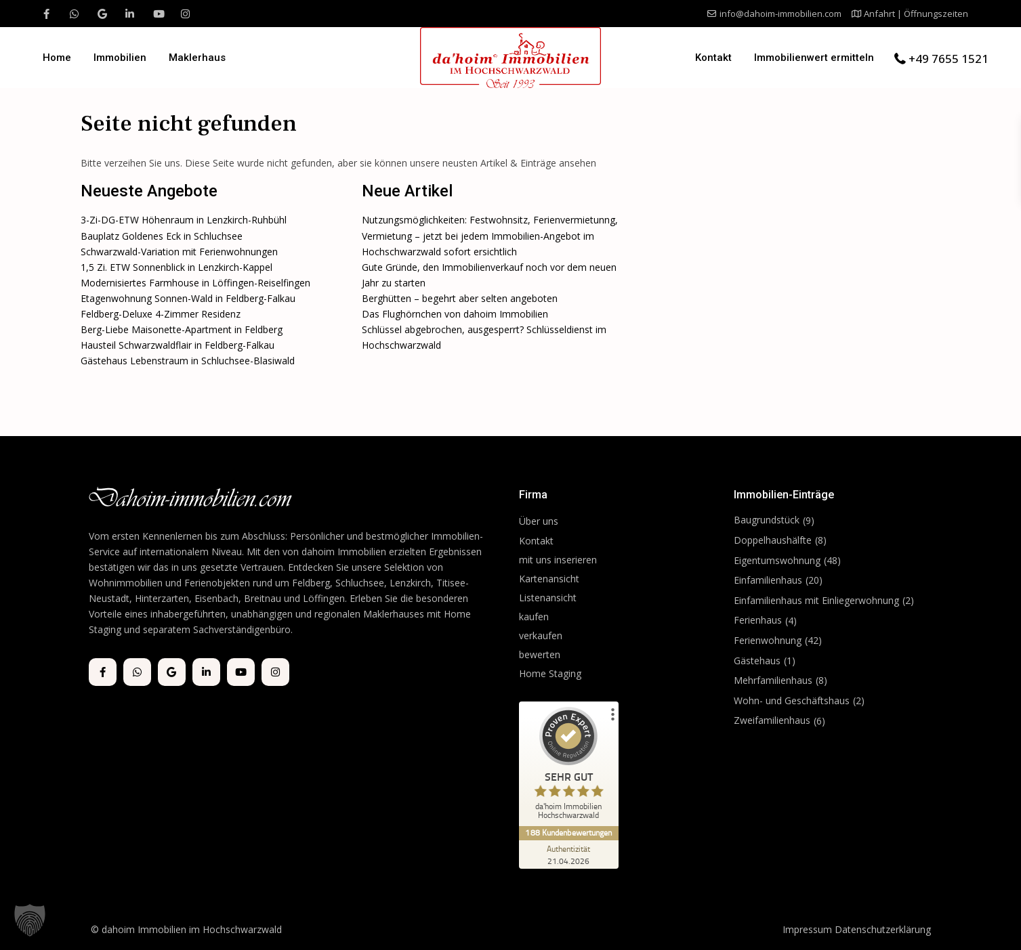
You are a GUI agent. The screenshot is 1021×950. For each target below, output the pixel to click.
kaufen (534, 616)
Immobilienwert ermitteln (814, 57)
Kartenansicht (549, 578)
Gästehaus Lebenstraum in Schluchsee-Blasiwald (188, 360)
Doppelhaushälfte (773, 540)
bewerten (539, 654)
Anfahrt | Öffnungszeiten (916, 13)
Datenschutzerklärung (883, 929)
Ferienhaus (758, 619)
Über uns (538, 521)
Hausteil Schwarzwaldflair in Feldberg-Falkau (177, 345)
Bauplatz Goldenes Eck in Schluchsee (162, 236)
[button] (30, 920)
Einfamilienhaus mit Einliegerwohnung (816, 600)
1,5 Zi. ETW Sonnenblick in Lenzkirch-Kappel (176, 267)
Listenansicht (549, 597)
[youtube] (157, 13)
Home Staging (550, 673)
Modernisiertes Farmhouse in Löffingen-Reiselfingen (195, 282)
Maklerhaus (197, 57)
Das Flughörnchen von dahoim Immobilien (455, 313)
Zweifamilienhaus (772, 720)
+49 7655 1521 (948, 58)
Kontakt (713, 57)
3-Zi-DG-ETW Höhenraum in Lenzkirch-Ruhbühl (184, 219)
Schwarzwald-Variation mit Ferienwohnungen (179, 251)
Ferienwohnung (767, 640)
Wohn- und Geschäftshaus (792, 700)
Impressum (807, 929)
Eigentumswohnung (777, 560)
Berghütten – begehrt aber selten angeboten (460, 298)
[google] (102, 13)
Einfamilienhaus (768, 580)
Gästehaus (757, 660)
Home (57, 57)
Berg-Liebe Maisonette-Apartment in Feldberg (182, 329)
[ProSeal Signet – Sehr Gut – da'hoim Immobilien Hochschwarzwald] (570, 766)
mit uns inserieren (558, 559)
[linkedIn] (130, 13)
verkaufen (540, 635)
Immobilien (119, 57)
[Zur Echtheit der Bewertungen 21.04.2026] (570, 854)
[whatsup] (74, 13)
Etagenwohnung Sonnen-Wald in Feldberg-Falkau (188, 298)
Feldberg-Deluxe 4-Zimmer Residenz (161, 313)
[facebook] (46, 13)
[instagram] (185, 13)
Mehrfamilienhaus (773, 680)
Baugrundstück (766, 519)
